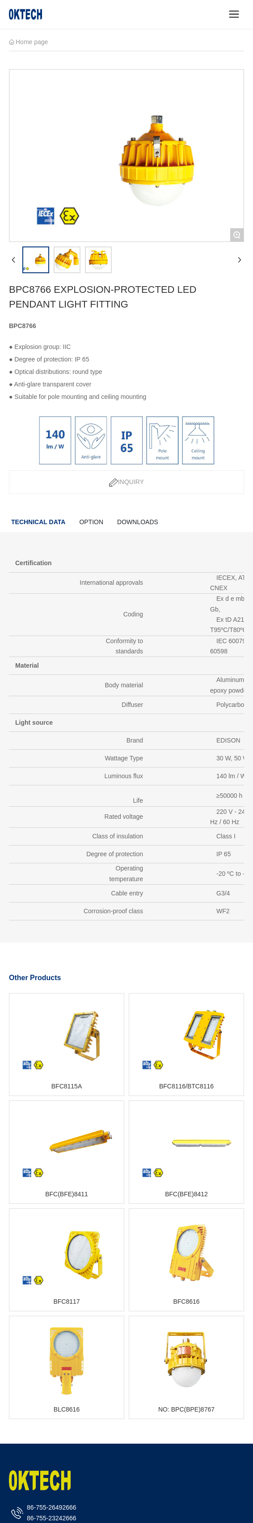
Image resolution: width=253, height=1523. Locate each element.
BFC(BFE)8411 (66, 1194)
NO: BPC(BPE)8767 (186, 1409)
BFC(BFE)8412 (186, 1194)
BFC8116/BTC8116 (186, 1086)
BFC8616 (186, 1301)
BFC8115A (66, 1086)
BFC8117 (66, 1301)
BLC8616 (67, 1409)
